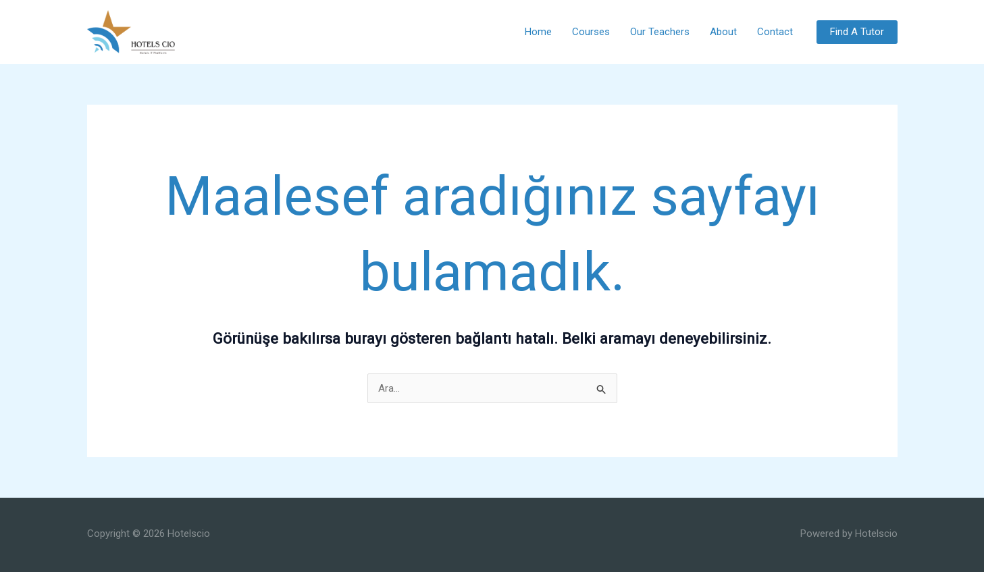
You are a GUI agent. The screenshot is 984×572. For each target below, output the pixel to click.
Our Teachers (660, 32)
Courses (591, 32)
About (723, 32)
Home (538, 32)
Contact (775, 32)
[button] (857, 32)
